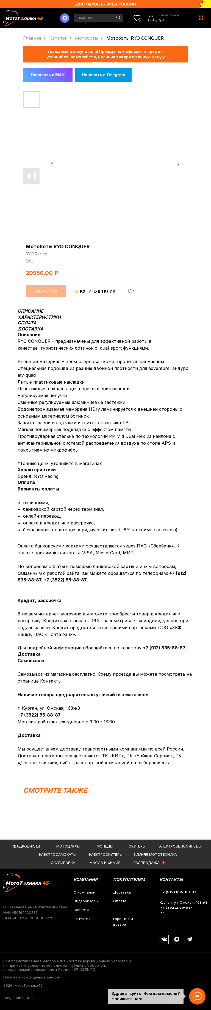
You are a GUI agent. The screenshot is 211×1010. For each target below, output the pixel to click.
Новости (81, 910)
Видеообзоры (86, 901)
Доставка (122, 892)
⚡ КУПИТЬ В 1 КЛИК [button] (94, 291)
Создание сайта (18, 997)
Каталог (58, 38)
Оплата (119, 901)
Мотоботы (86, 38)
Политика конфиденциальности (31, 977)
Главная (32, 38)
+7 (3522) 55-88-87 (65, 580)
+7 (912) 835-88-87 (164, 647)
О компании (84, 892)
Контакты (51, 681)
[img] (118, 17)
